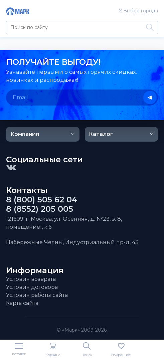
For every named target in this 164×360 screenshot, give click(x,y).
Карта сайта (22, 303)
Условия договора (32, 287)
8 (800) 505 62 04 (41, 199)
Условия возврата (31, 279)
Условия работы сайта (37, 295)
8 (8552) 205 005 (39, 209)
